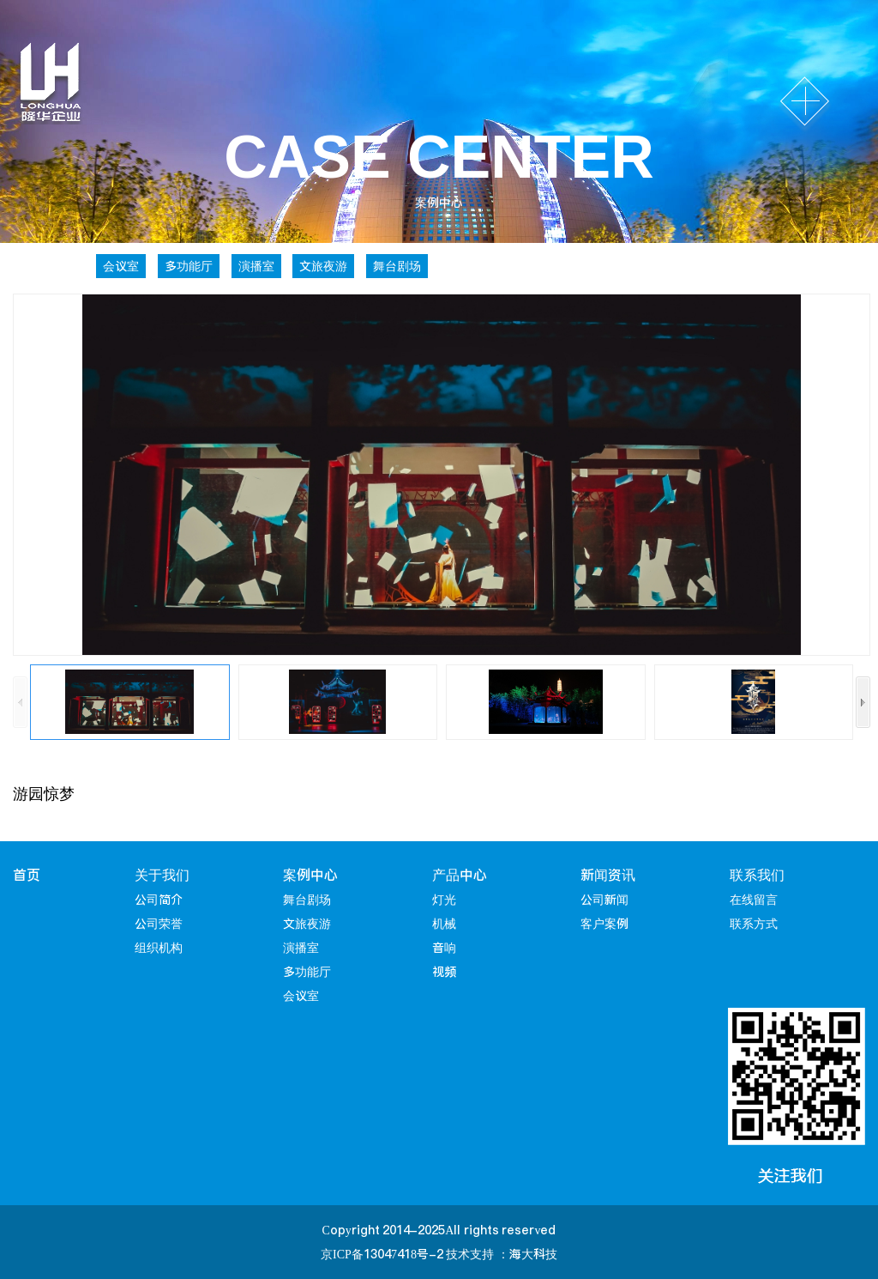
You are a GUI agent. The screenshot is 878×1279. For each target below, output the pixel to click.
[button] (863, 702)
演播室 (256, 266)
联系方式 (754, 923)
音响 (444, 947)
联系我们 (757, 874)
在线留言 (754, 899)
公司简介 (159, 899)
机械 (444, 923)
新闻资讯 (607, 874)
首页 (26, 874)
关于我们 (162, 874)
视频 (444, 971)
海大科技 (533, 1254)
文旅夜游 (323, 266)
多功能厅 (189, 266)
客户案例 (604, 923)
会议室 (121, 266)
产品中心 (459, 874)
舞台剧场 (397, 266)
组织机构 (159, 947)
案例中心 (310, 874)
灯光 (444, 899)
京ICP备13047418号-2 (382, 1254)
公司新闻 (604, 899)
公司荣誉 (159, 923)
